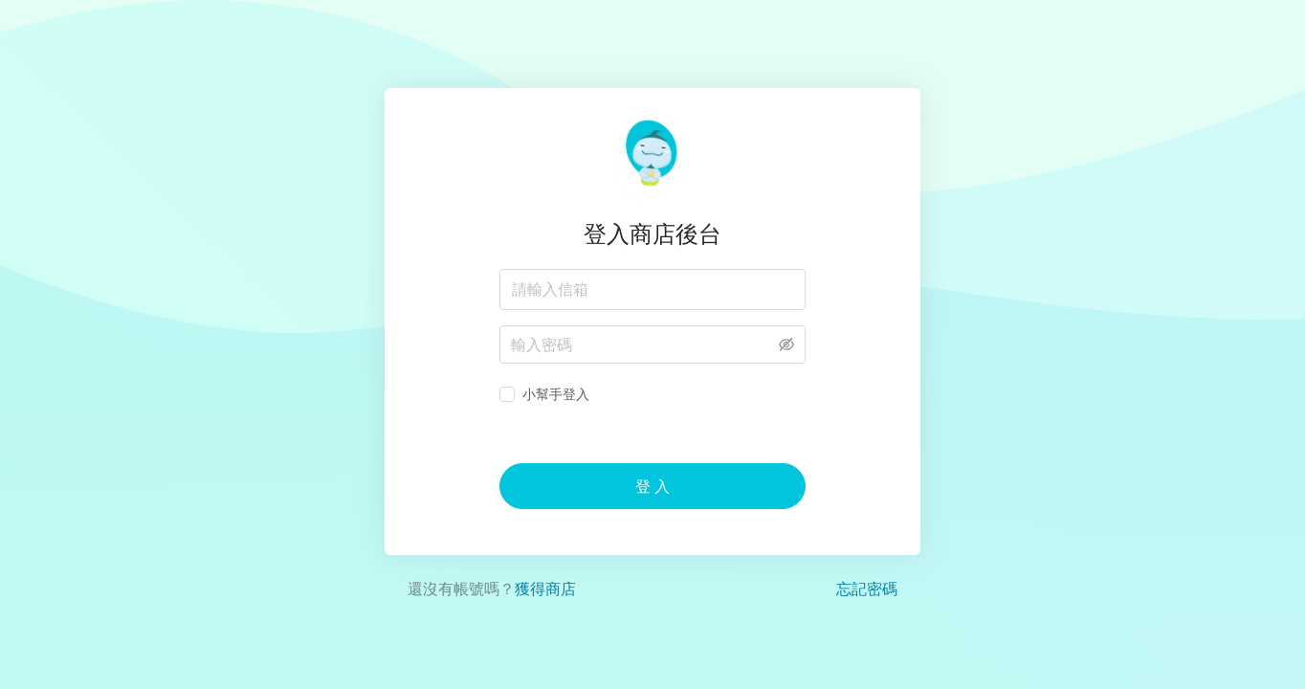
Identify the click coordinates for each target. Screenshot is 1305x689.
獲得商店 (545, 589)
